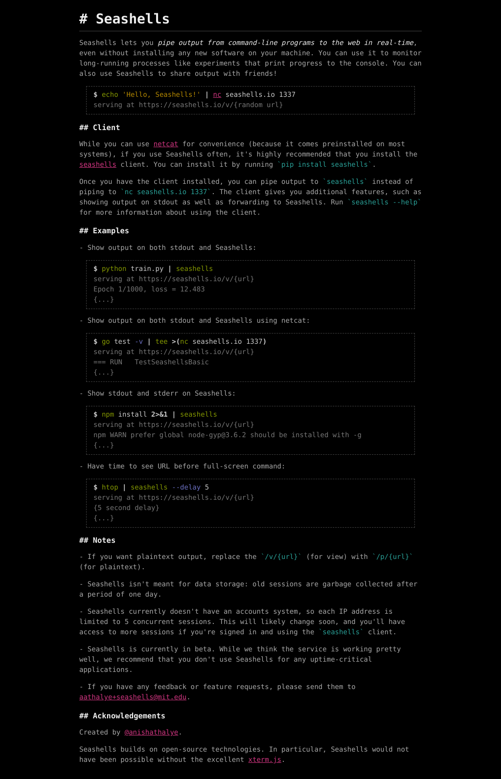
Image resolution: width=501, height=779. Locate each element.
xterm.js (265, 760)
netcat (166, 144)
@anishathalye (152, 732)
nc (217, 95)
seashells (97, 165)
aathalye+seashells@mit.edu (132, 697)
